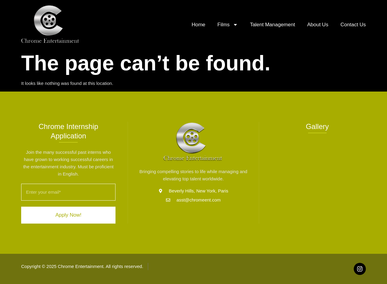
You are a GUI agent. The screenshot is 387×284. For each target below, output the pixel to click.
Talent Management (272, 24)
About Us (317, 24)
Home (198, 24)
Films (227, 24)
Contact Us (353, 24)
